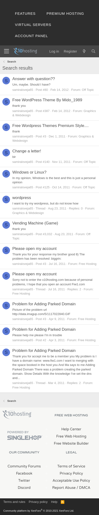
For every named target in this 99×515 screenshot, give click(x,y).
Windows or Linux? (29, 172)
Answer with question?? (33, 79)
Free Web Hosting (71, 436)
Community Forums (24, 466)
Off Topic (88, 90)
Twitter (24, 480)
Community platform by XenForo (38, 510)
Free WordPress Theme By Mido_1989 (47, 100)
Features (25, 13)
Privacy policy (38, 502)
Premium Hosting (65, 13)
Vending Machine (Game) (35, 223)
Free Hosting (87, 264)
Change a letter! (26, 151)
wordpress (21, 197)
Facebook (24, 473)
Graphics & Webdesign (28, 213)
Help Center (71, 429)
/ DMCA (83, 488)
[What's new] (84, 51)
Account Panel (31, 36)
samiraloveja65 (22, 90)
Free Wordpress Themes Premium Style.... (50, 125)
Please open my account (34, 248)
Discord (24, 488)
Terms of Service (71, 466)
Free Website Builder (71, 443)
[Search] (93, 51)
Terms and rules (14, 502)
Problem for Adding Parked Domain (43, 304)
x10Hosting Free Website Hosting (16, 414)
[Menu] (6, 51)
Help (54, 502)
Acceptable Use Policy (71, 480)
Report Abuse (64, 488)
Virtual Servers (33, 25)
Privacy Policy (71, 473)
